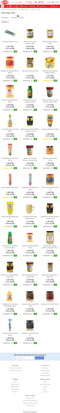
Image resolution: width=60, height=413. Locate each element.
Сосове (32, 9)
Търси (21, 17)
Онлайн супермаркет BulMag (9, 9)
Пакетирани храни (23, 9)
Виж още (54, 6)
